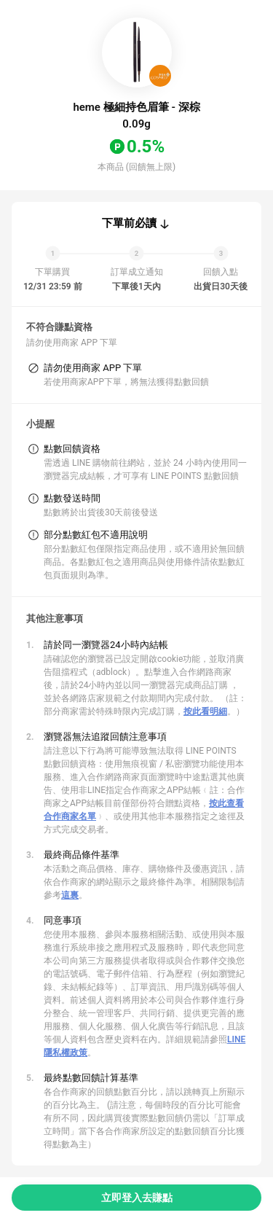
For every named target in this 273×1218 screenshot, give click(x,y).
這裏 (70, 895)
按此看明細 (205, 711)
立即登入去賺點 (137, 1197)
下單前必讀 (129, 223)
